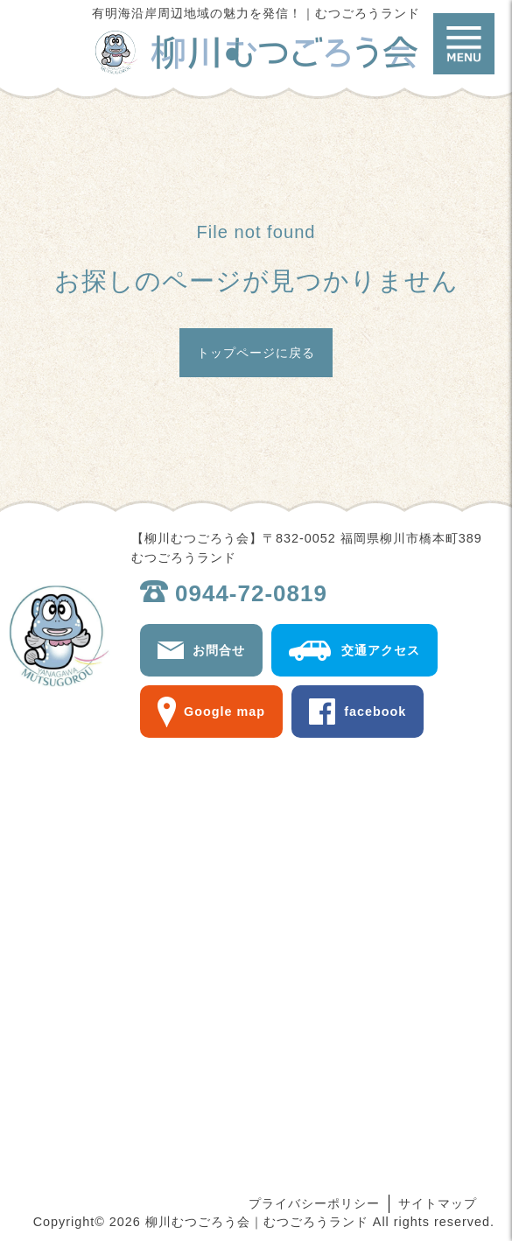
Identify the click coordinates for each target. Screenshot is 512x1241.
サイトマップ (437, 1203)
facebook (375, 712)
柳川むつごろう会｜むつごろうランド (256, 52)
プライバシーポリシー (314, 1203)
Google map (224, 712)
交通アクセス (380, 650)
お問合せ (219, 650)
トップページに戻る (256, 353)
